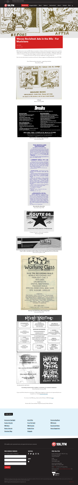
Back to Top (71, 481)
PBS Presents (30, 426)
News (40, 5)
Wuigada (29, 431)
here (55, 466)
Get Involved (52, 5)
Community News (55, 420)
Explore (46, 5)
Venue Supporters (55, 428)
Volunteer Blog (8, 431)
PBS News (19, 45)
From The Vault (31, 423)
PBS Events (53, 423)
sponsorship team (44, 394)
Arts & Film (30, 420)
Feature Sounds (8, 423)
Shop (69, 5)
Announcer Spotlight (9, 420)
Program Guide (33, 5)
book (52, 398)
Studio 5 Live (30, 428)
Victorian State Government (65, 469)
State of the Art (8, 428)
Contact (65, 5)
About (59, 5)
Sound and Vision (55, 426)
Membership (25, 5)
